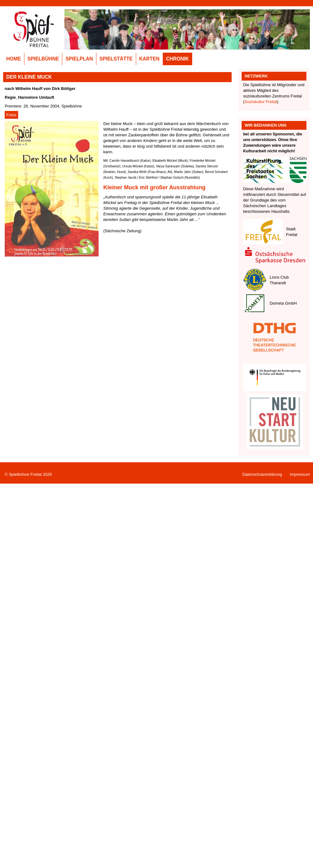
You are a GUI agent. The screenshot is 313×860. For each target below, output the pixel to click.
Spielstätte (116, 58)
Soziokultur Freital (260, 101)
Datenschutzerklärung (262, 474)
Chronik (177, 58)
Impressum (300, 474)
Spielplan (79, 58)
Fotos (11, 115)
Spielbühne (43, 58)
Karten (149, 58)
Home (13, 58)
